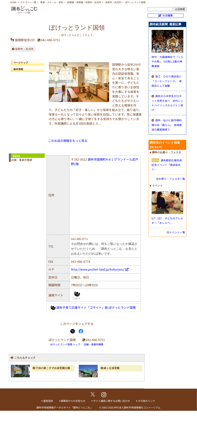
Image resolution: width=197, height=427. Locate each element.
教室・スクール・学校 (51, 2)
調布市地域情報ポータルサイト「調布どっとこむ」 (64, 407)
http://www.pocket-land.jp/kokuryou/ (98, 269)
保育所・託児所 (113, 2)
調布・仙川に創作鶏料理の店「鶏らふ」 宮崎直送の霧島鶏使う (167, 124)
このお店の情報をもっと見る (67, 140)
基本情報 (18, 69)
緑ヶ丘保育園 (111, 368)
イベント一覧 (177, 232)
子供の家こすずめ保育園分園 (53, 368)
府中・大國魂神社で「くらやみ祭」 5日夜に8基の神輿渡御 (167, 61)
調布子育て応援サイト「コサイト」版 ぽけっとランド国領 (93, 307)
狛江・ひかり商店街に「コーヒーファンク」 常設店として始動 (167, 80)
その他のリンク (146, 401)
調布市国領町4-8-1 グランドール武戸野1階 (104, 161)
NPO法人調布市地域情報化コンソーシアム (137, 407)
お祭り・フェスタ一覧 (172, 179)
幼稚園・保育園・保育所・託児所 (84, 2)
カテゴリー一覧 (28, 2)
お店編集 (167, 15)
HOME (13, 2)
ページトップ (20, 62)
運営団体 (48, 401)
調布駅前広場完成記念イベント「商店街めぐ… (167, 164)
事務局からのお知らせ (73, 401)
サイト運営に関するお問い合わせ (111, 401)
